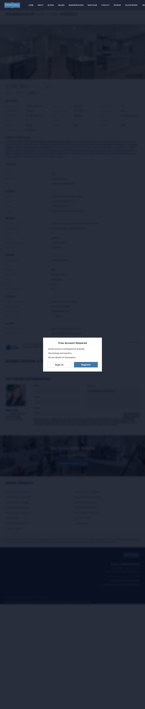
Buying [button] (51, 5)
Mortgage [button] (92, 5)
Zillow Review (131, 5)
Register (86, 364)
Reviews (117, 5)
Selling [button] (61, 5)
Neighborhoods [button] (76, 5)
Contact (105, 5)
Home (31, 5)
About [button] (41, 5)
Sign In (59, 364)
